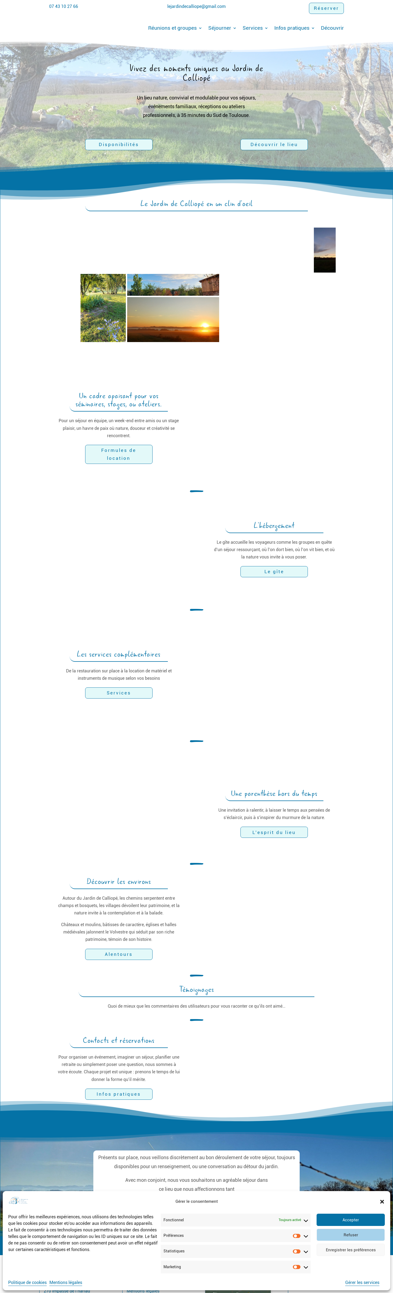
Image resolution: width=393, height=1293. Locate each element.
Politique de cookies (27, 1282)
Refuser (351, 1234)
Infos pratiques (291, 28)
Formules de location (119, 433)
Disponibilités (119, 144)
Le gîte (274, 529)
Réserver (326, 8)
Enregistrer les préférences (351, 1249)
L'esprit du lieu (274, 790)
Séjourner (219, 28)
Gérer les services (362, 1282)
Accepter (351, 1220)
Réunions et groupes (172, 28)
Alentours (119, 911)
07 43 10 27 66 (63, 6)
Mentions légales (65, 1282)
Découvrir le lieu (274, 144)
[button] (382, 1201)
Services (253, 28)
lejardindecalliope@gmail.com (196, 6)
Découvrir (332, 28)
